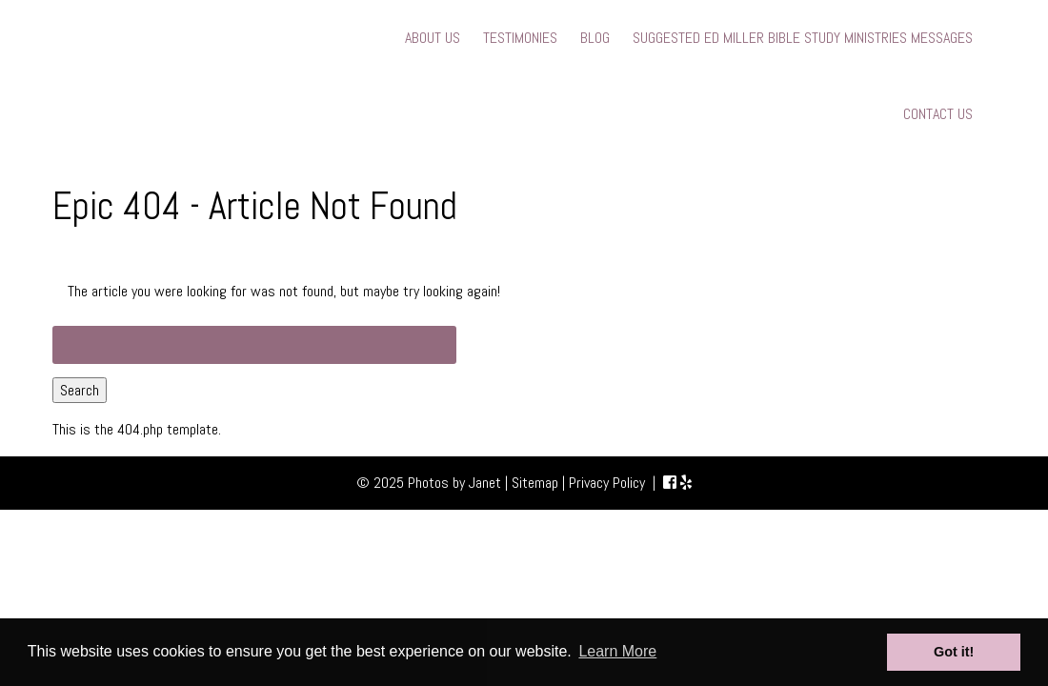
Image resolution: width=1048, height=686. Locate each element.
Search (79, 390)
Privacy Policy (607, 483)
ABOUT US (432, 38)
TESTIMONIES (520, 38)
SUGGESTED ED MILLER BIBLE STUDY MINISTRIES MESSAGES (803, 38)
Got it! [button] (954, 651)
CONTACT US (938, 114)
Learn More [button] (617, 651)
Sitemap (535, 483)
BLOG (595, 38)
